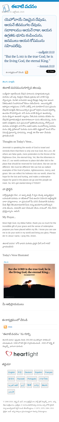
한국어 (11, 379)
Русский (20, 379)
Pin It (6, 262)
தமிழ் (36, 385)
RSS (10, 327)
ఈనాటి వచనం (23, 6)
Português (32, 379)
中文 (20, 372)
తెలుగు (44, 385)
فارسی (11, 392)
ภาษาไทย (43, 379)
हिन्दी (29, 385)
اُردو (22, 385)
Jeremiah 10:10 (47, 66)
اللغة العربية (13, 385)
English (11, 372)
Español (38, 372)
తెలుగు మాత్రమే (8, 82)
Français (48, 372)
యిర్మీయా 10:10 (46, 52)
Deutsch (28, 372)
